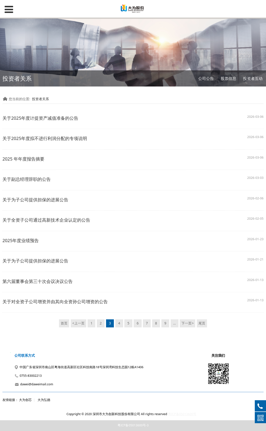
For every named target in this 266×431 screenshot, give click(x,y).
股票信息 (228, 78)
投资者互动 (253, 78)
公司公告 (206, 78)
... (174, 323)
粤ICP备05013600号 (182, 414)
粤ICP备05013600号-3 (133, 425)
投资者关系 (40, 99)
